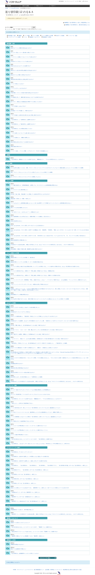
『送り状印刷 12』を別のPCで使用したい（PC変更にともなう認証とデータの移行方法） (30, 456)
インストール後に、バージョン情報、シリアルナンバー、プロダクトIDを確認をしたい (29, 151)
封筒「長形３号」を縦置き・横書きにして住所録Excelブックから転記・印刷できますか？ (30, 334)
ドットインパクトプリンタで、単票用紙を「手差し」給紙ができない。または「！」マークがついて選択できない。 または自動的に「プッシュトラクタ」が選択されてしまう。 (49, 279)
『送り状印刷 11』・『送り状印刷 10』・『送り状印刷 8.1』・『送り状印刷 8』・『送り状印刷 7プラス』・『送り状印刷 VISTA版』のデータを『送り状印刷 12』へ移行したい (49, 465)
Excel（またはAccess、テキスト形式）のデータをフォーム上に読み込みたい (27, 225)
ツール (25, 37)
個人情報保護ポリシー (39, 569)
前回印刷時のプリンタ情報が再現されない (20, 294)
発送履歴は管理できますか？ (17, 363)
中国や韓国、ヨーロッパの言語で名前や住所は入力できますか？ (25, 92)
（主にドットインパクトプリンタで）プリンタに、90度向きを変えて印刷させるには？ (29, 284)
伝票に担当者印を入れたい (16, 221)
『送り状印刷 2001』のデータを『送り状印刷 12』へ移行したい (25, 478)
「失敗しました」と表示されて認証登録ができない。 (22, 403)
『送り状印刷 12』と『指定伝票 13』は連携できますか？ (23, 124)
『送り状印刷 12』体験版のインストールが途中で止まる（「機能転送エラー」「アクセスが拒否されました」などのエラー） (38, 159)
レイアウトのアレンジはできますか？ (19, 88)
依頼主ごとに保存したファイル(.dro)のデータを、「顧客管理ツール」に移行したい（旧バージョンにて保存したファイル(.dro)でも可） (40, 487)
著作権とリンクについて (56, 569)
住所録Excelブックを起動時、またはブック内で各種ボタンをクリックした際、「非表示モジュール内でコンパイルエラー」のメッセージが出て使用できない (45, 320)
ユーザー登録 (78, 1)
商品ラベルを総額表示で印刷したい (18, 548)
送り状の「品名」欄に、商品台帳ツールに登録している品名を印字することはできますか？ (30, 194)
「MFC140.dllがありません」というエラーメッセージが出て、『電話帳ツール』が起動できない (31, 527)
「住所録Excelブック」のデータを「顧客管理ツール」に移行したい (25, 492)
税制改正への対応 (47, 37)
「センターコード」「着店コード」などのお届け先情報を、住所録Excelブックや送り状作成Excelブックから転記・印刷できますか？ (40, 338)
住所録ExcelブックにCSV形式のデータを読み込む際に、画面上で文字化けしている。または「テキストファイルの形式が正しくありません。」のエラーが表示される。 (47, 381)
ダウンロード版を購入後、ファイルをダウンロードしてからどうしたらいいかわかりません (30, 394)
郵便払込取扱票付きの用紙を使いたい (19, 240)
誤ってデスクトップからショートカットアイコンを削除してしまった (26, 176)
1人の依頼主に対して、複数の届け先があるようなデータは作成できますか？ (27, 97)
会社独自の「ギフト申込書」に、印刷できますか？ (22, 110)
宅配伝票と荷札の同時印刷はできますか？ (20, 368)
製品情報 (9, 5)
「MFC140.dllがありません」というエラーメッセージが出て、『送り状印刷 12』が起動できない (32, 439)
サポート (53, 5)
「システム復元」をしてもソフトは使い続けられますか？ (23, 133)
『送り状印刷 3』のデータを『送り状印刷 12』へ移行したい (24, 474)
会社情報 (47, 569)
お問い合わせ (85, 1)
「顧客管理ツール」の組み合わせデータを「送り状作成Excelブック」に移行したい (29, 501)
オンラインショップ (69, 1)
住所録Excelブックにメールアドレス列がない (21, 311)
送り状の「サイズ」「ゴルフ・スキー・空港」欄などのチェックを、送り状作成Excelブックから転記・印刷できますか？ (37, 329)
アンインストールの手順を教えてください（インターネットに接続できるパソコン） (29, 425)
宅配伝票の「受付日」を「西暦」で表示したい (21, 198)
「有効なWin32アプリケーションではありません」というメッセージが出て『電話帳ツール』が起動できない (34, 531)
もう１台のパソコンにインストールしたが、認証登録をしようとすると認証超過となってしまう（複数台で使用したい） (37, 412)
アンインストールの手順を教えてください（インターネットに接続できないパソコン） (29, 430)
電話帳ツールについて (35, 37)
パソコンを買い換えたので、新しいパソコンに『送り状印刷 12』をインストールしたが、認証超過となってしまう (35, 407)
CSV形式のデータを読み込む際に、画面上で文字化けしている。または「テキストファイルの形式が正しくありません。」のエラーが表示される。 (42, 244)
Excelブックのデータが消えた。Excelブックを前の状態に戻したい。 (26, 307)
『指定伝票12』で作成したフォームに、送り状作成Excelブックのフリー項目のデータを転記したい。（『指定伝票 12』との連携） (39, 343)
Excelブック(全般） (60, 35)
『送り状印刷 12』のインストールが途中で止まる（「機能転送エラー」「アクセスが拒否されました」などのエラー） (36, 398)
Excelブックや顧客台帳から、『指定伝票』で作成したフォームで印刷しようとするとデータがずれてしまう (34, 316)
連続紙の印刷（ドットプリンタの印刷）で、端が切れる (23, 257)
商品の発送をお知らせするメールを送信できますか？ (22, 142)
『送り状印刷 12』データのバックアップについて (21, 452)
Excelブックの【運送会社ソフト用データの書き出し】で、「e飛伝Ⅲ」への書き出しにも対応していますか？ (34, 347)
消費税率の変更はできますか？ (17, 544)
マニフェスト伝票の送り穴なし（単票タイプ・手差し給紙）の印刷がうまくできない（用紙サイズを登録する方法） (36, 275)
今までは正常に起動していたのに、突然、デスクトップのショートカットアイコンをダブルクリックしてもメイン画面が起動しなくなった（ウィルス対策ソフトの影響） (47, 167)
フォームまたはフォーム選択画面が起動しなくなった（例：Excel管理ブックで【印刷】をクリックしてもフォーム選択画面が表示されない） (41, 203)
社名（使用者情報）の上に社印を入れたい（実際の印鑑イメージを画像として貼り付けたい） (31, 216)
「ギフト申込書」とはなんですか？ (18, 106)
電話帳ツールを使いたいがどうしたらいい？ (20, 522)
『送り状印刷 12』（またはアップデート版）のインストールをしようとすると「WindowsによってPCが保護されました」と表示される (40, 443)
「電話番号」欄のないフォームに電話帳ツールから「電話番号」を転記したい (27, 536)
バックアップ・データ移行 (14, 37)
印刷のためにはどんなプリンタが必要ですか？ (21, 65)
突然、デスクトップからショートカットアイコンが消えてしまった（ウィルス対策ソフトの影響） (32, 172)
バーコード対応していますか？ (17, 83)
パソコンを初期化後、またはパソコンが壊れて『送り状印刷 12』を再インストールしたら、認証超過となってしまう (36, 416)
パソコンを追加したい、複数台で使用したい (20, 137)
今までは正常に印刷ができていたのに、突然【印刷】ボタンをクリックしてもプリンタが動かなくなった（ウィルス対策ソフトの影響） (40, 299)
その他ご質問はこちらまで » (13, 562)
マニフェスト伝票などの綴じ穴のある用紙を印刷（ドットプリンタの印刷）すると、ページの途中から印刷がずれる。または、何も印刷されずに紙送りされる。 (45, 266)
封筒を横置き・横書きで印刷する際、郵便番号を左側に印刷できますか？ (27, 249)
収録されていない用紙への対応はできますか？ (21, 74)
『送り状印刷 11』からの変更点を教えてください (21, 128)
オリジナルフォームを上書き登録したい (19, 189)
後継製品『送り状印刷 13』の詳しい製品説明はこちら (77, 22)
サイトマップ (20, 569)
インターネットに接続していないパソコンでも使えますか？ (24, 57)
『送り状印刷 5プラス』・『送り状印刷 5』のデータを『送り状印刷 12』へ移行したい (29, 469)
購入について (40, 5)
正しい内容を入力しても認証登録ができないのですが (22, 421)
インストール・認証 (72, 35)
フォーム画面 (36, 35)
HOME (14, 569)
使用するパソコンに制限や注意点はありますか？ (21, 48)
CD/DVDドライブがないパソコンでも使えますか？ (22, 61)
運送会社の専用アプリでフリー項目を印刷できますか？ (23, 372)
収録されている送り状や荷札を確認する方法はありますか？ (24, 70)
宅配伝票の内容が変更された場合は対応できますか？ (22, 79)
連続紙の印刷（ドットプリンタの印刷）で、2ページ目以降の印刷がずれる (27, 262)
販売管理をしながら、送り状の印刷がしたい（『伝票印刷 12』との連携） (27, 377)
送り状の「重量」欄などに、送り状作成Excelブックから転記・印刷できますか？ (28, 325)
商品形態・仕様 (12, 35)
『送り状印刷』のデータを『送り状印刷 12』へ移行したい (23, 483)
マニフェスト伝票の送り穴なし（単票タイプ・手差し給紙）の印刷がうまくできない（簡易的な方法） (33, 270)
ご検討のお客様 (25, 5)
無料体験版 (61, 1)
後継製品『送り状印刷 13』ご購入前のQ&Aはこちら (77, 24)
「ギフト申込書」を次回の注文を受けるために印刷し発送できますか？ (26, 115)
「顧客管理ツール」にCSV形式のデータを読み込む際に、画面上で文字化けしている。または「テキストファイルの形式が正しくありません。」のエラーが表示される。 (47, 514)
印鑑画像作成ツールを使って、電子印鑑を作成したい (22, 509)
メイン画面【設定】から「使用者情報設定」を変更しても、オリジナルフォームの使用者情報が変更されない (34, 185)
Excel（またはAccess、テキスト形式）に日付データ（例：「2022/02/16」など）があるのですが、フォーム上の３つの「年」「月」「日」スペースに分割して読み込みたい (48, 235)
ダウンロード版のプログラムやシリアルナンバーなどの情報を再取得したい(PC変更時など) (30, 389)
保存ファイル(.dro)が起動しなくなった (19, 207)
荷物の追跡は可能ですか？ (16, 146)
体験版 (20, 35)
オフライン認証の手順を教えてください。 (20, 434)
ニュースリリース (28, 569)
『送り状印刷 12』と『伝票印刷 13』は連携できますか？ (23, 119)
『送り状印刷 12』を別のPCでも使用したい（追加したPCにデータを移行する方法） (29, 461)
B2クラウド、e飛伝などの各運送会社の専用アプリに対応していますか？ (26, 101)
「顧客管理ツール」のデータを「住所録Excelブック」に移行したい (25, 496)
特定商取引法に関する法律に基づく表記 (72, 569)
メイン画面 (27, 35)
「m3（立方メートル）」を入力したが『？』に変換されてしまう (25, 212)
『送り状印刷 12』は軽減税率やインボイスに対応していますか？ (25, 553)
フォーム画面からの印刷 (47, 35)
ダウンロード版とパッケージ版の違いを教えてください (23, 52)
